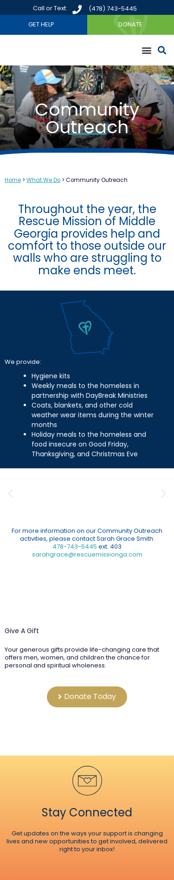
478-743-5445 (75, 546)
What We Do (43, 180)
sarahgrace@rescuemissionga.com (87, 554)
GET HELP (41, 24)
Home (13, 180)
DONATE (130, 24)
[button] (146, 50)
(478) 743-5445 (113, 8)
